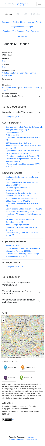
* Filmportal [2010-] (13, 117)
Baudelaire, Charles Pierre (12, 96)
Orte (27, 31)
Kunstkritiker (7, 75)
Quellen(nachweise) (11, 123)
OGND (36, 88)
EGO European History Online (17, 143)
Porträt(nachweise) (11, 262)
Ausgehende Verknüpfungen (22, 27)
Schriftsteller (7, 73)
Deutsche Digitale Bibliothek (17, 188)
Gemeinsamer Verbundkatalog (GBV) (20, 211)
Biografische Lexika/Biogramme (17, 112)
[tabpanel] (22, 220)
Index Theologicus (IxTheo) (16, 225)
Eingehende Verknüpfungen (13, 31)
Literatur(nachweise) (12, 173)
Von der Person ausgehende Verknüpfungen (16, 283)
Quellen (16, 22)
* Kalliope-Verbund (13, 132)
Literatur (23, 22)
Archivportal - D (12, 190)
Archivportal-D (11, 135)
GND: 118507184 (9, 88)
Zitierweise (35, 31)
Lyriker (15, 73)
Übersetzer (24, 73)
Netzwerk (22, 36)
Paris (4, 61)
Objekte (31, 22)
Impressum (30, 437)
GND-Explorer (24, 88)
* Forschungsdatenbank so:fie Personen (21, 156)
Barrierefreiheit (31, 440)
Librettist (33, 73)
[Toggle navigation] (39, 4)
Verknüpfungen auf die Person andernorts (16, 292)
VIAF (4, 90)
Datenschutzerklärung (16, 440)
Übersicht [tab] (8, 14)
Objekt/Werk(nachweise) (14, 241)
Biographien (6, 22)
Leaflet (9, 355)
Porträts (39, 22)
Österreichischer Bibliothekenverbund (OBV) (23, 209)
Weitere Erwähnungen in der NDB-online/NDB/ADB (19, 301)
